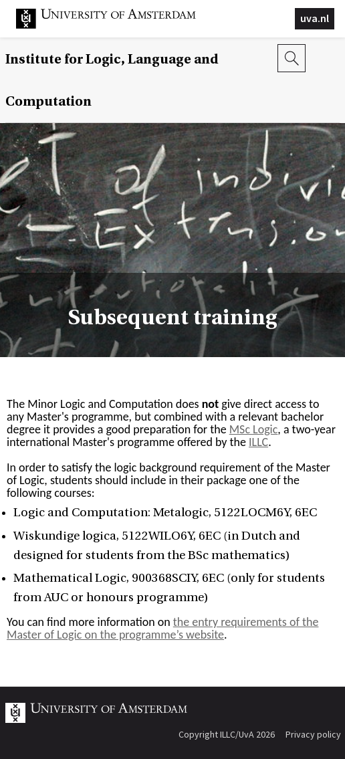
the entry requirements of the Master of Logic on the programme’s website (162, 628)
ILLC (258, 442)
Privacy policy (313, 734)
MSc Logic (253, 429)
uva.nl (314, 18)
